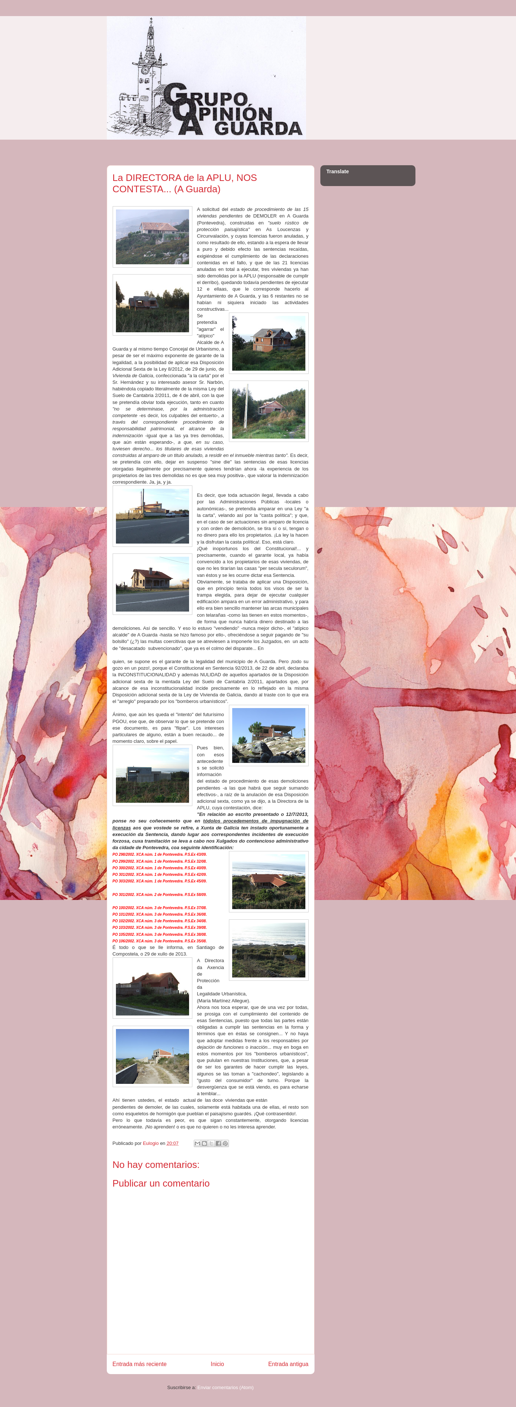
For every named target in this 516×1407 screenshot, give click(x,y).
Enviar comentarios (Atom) (225, 1387)
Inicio (217, 1364)
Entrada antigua (288, 1364)
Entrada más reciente (140, 1364)
